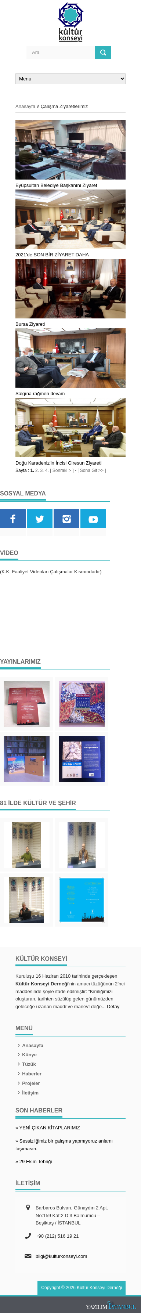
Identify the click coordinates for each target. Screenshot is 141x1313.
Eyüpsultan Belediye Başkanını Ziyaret (56, 185)
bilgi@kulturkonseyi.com (61, 1256)
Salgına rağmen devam (40, 393)
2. (37, 470)
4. (47, 470)
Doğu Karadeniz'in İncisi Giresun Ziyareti (58, 463)
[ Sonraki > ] (61, 470)
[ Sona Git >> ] (91, 470)
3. (42, 470)
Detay (113, 1006)
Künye (26, 1054)
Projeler (27, 1083)
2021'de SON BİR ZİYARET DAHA (52, 254)
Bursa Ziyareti (30, 324)
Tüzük (25, 1064)
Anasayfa (25, 106)
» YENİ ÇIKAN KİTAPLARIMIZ (47, 1127)
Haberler (28, 1073)
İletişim (27, 1093)
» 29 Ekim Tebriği (33, 1161)
